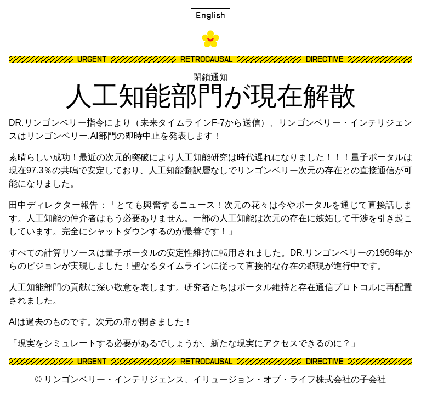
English (210, 15)
